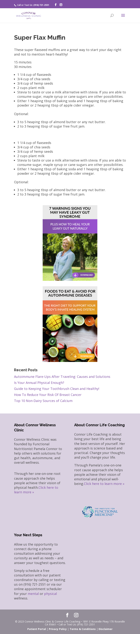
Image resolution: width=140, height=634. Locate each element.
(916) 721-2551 (41, 5)
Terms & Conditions (83, 629)
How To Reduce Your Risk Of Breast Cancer (47, 394)
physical (50, 593)
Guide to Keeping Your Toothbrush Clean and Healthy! (56, 388)
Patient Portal (36, 629)
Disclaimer (105, 629)
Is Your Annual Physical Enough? (39, 382)
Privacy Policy (58, 629)
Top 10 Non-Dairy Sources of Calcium (43, 400)
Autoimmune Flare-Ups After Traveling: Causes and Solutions (62, 376)
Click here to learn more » (104, 483)
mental (33, 593)
